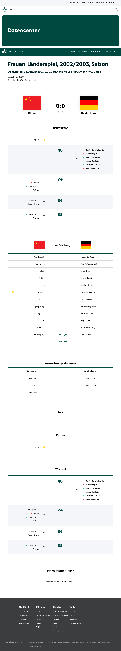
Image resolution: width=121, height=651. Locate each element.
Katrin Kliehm (86, 300)
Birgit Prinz (85, 321)
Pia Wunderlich (87, 314)
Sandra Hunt (30, 80)
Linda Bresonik (87, 271)
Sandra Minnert (87, 285)
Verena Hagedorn (93, 157)
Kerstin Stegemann (88, 292)
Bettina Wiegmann (88, 307)
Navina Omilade (92, 161)
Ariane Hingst (91, 154)
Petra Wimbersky (93, 168)
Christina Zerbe (92, 165)
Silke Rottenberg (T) (89, 264)
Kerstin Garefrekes (93, 150)
